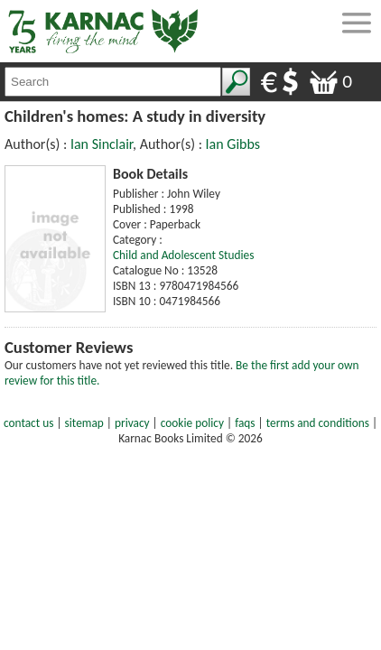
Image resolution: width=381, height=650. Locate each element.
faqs (245, 423)
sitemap (84, 423)
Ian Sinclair (101, 144)
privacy (132, 423)
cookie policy (192, 423)
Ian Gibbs (233, 144)
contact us (28, 423)
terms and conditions (317, 423)
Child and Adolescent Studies (183, 255)
